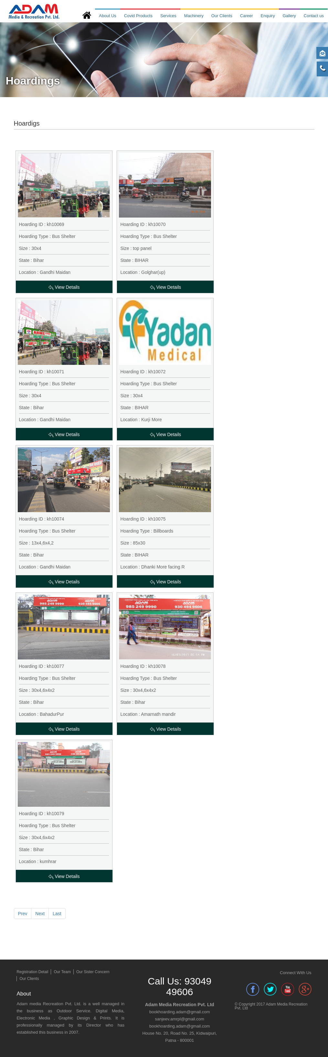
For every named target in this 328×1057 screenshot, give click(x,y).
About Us (107, 15)
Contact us (314, 15)
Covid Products (138, 15)
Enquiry (268, 15)
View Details (64, 287)
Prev (22, 913)
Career (246, 15)
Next (40, 913)
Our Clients (221, 15)
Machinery (194, 15)
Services (168, 15)
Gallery (289, 15)
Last (57, 913)
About (23, 994)
